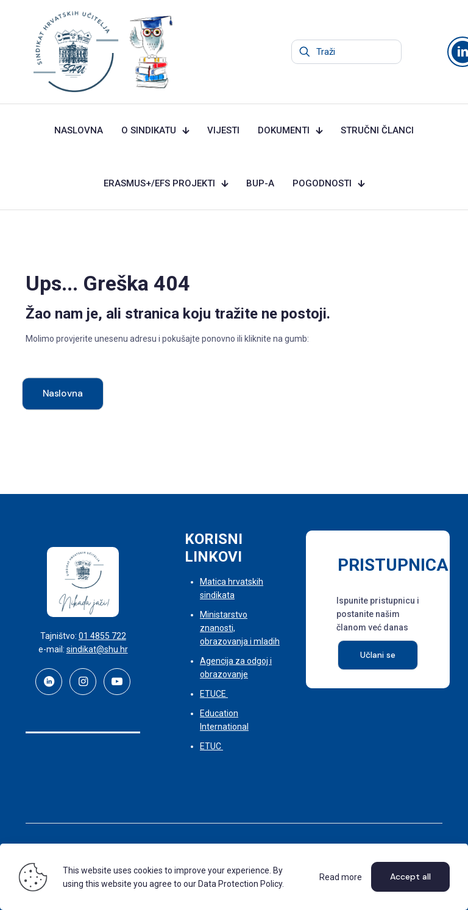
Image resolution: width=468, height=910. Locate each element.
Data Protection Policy (240, 884)
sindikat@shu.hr (97, 649)
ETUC (211, 746)
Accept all (410, 876)
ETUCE (214, 694)
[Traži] (346, 52)
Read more (340, 877)
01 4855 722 (102, 636)
